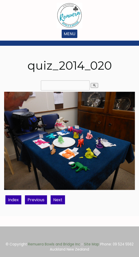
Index (13, 200)
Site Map (91, 244)
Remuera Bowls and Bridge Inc (54, 244)
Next (57, 200)
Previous (35, 200)
